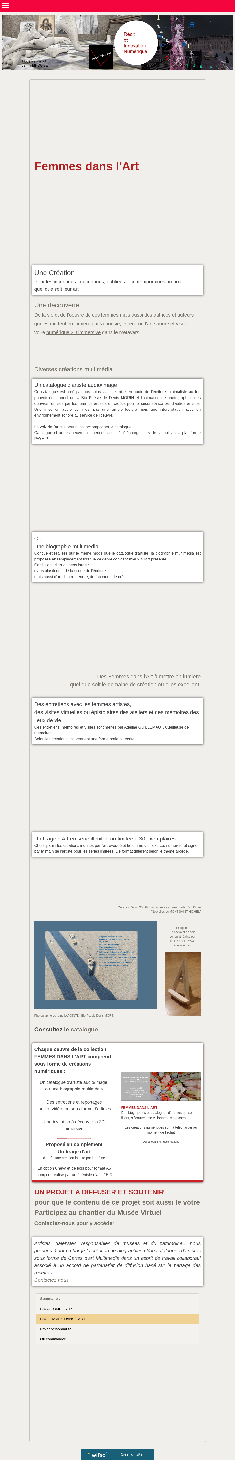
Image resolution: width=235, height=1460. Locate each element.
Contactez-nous (54, 1223)
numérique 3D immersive (73, 332)
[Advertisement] (117, 118)
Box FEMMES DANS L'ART (62, 1319)
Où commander (52, 1339)
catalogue (84, 1029)
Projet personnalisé (55, 1329)
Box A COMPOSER (56, 1309)
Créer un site (131, 1454)
